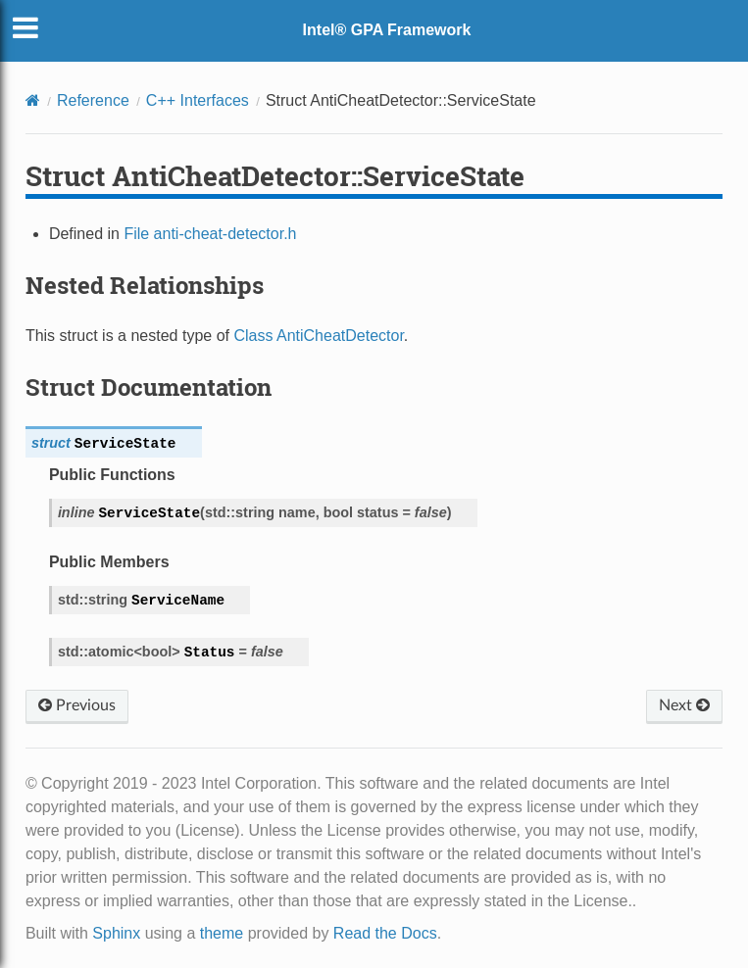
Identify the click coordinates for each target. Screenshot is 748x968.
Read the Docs (385, 933)
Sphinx (116, 933)
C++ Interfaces (197, 100)
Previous (77, 705)
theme (221, 933)
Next (684, 705)
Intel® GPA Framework (387, 30)
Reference (93, 100)
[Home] (32, 100)
